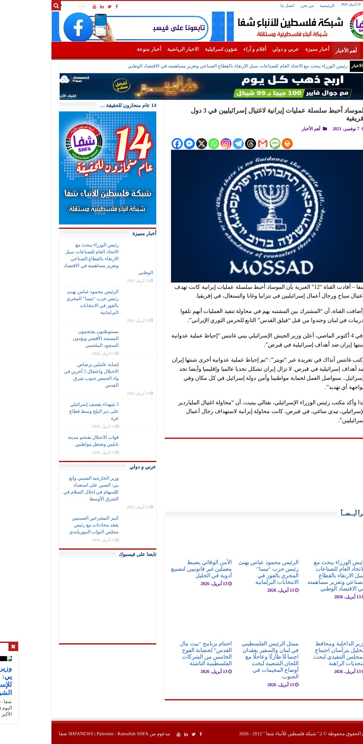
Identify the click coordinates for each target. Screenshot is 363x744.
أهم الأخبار (312, 50)
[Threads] (216, 143)
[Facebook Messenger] (155, 143)
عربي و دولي (251, 49)
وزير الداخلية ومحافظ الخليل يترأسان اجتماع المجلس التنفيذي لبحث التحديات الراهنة (305, 653)
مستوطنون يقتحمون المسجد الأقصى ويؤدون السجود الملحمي (62, 338)
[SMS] (241, 143)
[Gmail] (228, 143)
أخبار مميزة (283, 49)
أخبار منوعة (115, 49)
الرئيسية (293, 5)
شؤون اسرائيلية (187, 49)
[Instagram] (192, 143)
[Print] (253, 143)
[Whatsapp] (179, 143)
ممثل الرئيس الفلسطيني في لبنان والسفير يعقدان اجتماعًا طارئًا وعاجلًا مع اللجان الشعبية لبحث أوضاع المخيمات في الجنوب (236, 660)
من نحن (273, 5)
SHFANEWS (47, 733)
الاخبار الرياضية (149, 49)
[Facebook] (143, 143)
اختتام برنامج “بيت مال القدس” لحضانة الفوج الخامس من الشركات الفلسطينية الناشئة (172, 653)
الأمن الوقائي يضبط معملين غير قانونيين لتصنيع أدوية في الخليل (167, 569)
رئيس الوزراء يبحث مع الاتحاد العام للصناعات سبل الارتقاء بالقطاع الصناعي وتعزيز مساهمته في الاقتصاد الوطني (203, 65)
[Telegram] (204, 143)
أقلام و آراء (221, 49)
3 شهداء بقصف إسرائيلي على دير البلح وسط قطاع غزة (60, 411)
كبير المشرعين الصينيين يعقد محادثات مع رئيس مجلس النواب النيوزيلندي (60, 524)
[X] (167, 143)
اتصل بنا (253, 5)
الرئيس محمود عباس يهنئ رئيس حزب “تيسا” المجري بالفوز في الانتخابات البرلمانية (235, 572)
